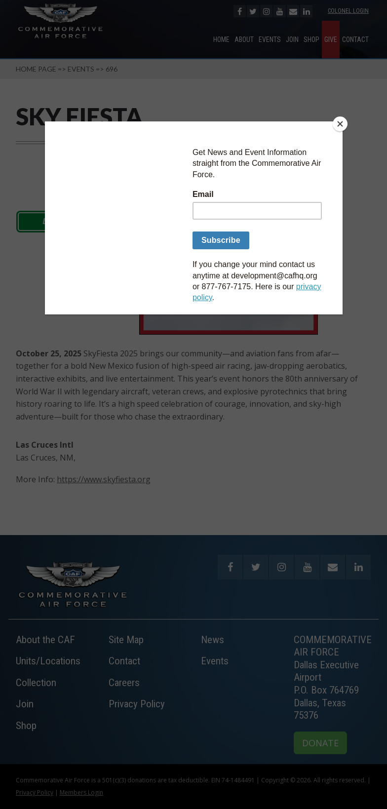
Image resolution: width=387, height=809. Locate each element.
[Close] (340, 123)
